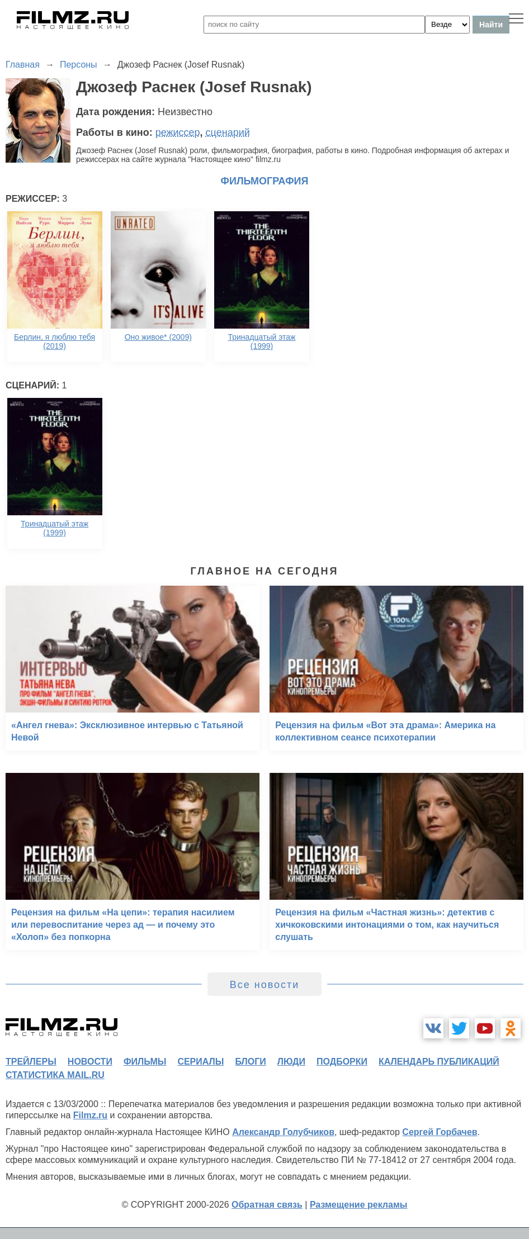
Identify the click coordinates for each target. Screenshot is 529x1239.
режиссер (177, 132)
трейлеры (31, 1061)
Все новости (265, 984)
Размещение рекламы (359, 1204)
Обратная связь (267, 1204)
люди (291, 1061)
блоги (250, 1061)
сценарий (228, 132)
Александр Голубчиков (283, 1132)
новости (90, 1061)
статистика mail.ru (55, 1075)
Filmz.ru (90, 1115)
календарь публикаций (439, 1061)
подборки (342, 1061)
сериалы (200, 1061)
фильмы (145, 1061)
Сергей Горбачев (439, 1132)
